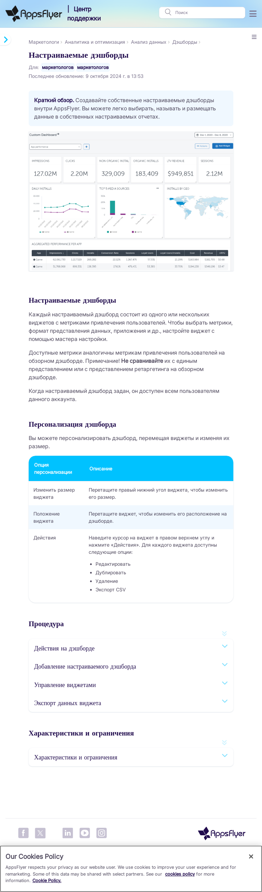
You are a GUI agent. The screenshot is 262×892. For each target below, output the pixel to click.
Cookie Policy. (46, 880)
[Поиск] (208, 12)
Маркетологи (44, 42)
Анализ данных (148, 42)
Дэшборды (184, 42)
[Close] (251, 856)
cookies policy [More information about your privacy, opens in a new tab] (180, 874)
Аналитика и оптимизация (95, 42)
